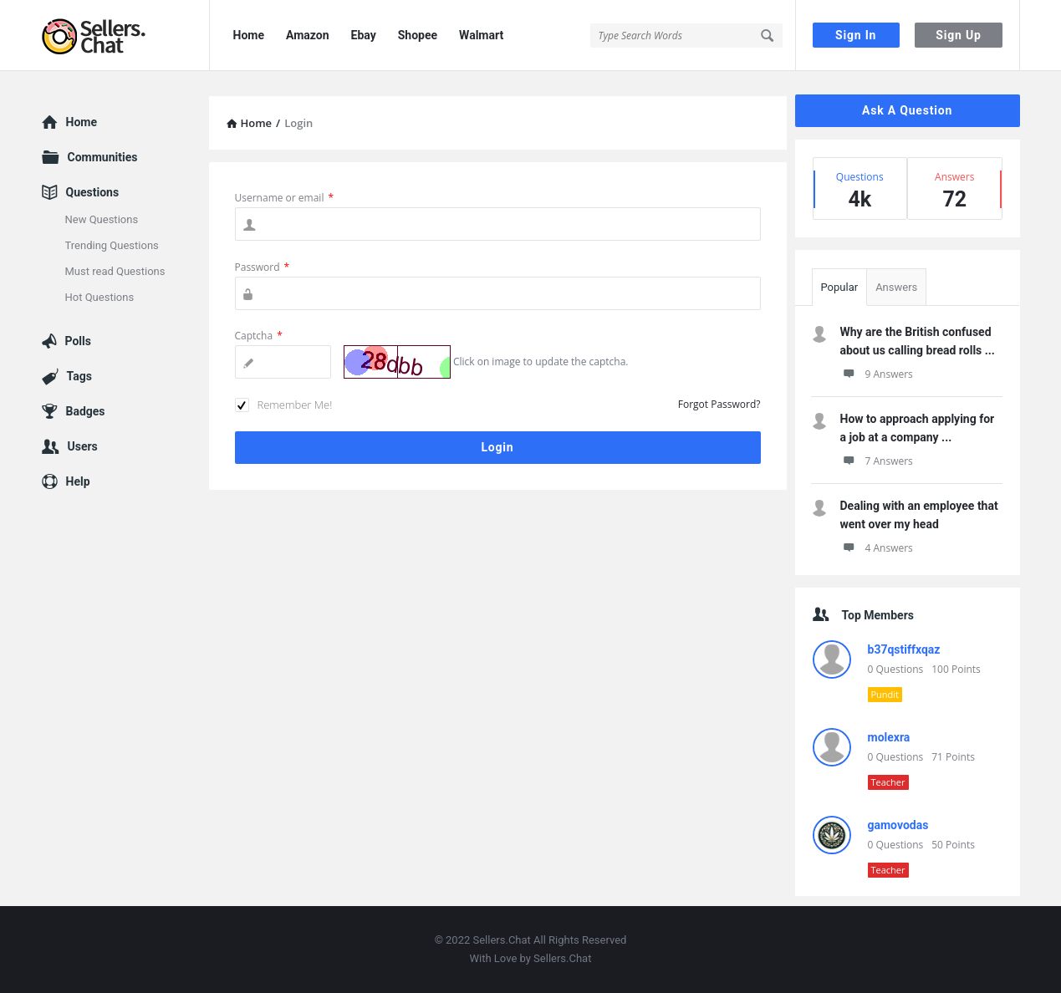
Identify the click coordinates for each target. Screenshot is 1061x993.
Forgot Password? (719, 404)
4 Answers (876, 548)
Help (78, 481)
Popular (840, 287)
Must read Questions (115, 271)
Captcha (259, 335)
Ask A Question (907, 110)
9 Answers (876, 374)
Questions (93, 192)
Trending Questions (112, 245)
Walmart (481, 35)
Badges (85, 411)
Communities (103, 157)
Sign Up (958, 35)
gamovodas (898, 825)
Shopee (417, 35)
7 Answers (876, 461)
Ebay (363, 35)
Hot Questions (100, 297)
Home (248, 35)
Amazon (307, 35)
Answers (896, 287)
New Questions (102, 219)
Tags (79, 376)
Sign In (855, 35)
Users (83, 446)
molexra (889, 737)
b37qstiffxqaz (904, 649)
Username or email (284, 198)
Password (262, 267)
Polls (78, 341)
